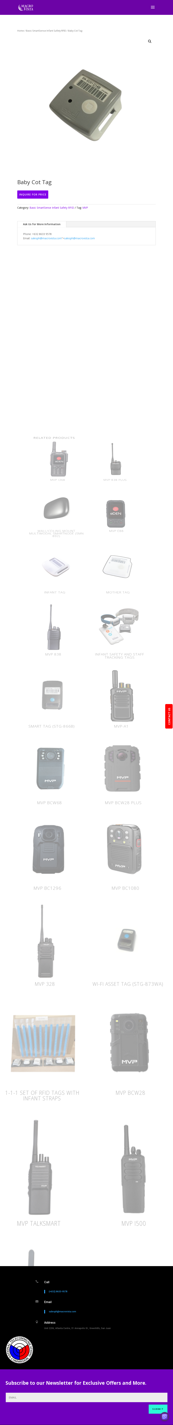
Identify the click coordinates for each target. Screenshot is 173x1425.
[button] (149, 41)
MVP (85, 207)
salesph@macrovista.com (46, 238)
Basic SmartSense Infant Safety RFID (46, 30)
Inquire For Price (32, 194)
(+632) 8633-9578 (58, 1303)
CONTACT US (169, 716)
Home (20, 30)
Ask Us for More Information (42, 224)
